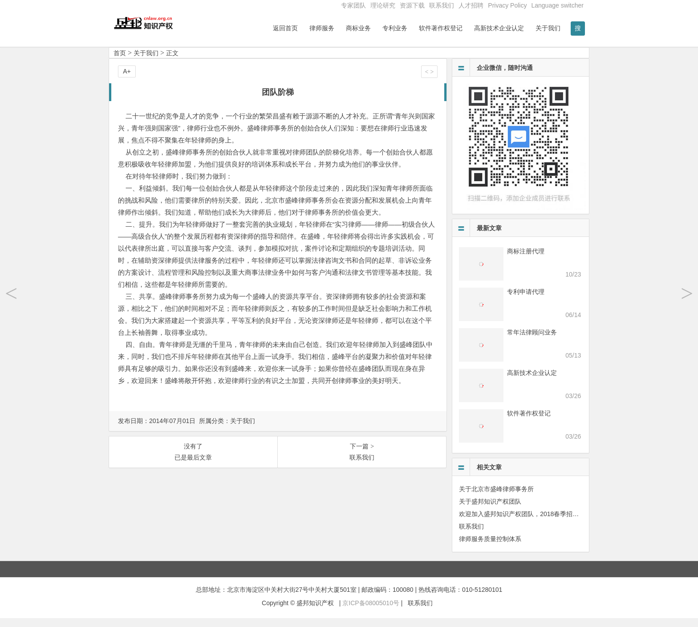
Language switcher (557, 5)
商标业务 (358, 28)
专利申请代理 (525, 300)
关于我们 (548, 28)
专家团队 (353, 5)
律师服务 (321, 28)
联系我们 (441, 5)
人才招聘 (471, 5)
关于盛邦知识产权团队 (490, 510)
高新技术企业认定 (499, 28)
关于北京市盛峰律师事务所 (496, 497)
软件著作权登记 (441, 28)
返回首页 (285, 28)
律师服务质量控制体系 (490, 547)
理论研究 (382, 5)
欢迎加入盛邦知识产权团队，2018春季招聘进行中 (528, 522)
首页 (120, 61)
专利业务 (394, 28)
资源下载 (412, 5)
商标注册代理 (525, 260)
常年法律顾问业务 (532, 341)
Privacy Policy (507, 5)
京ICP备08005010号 (370, 612)
